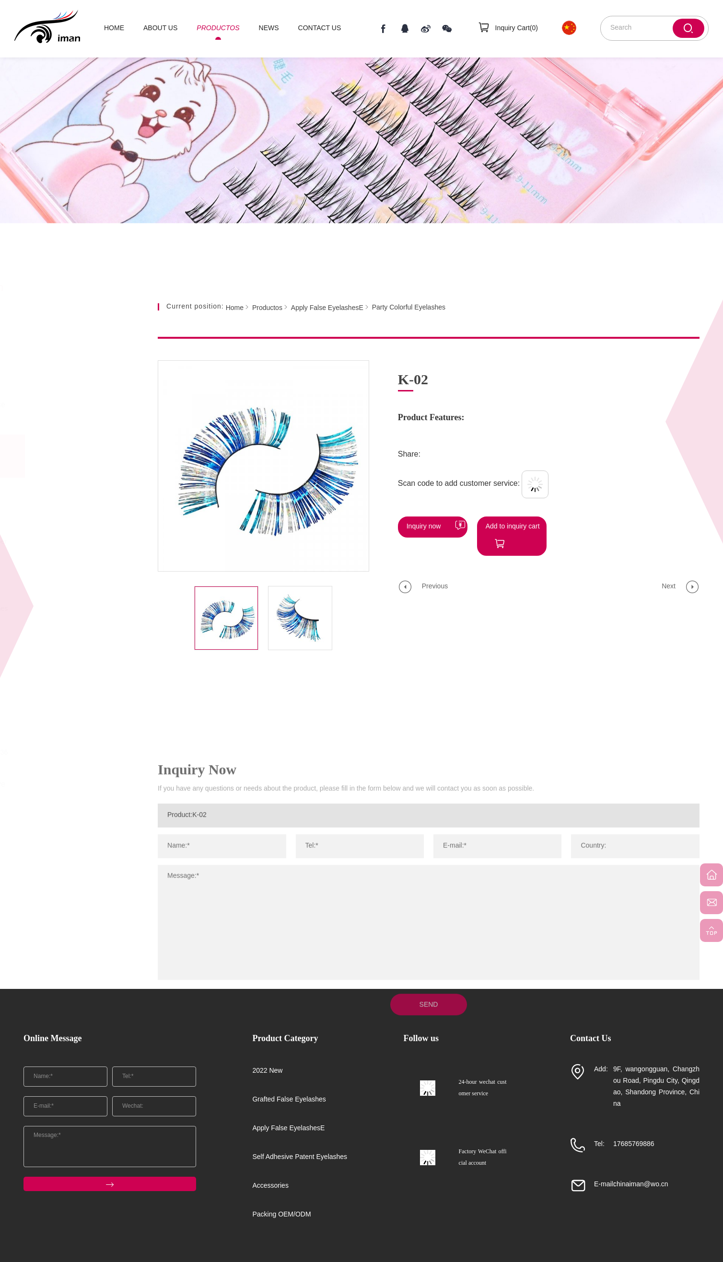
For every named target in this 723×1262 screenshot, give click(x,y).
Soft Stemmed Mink (62, 657)
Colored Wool (53, 518)
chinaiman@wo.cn (640, 1184)
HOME (114, 28)
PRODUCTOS (218, 28)
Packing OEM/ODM (76, 879)
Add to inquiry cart (513, 526)
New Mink (47, 729)
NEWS (269, 28)
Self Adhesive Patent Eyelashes (81, 798)
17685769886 (633, 1144)
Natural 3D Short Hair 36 (69, 753)
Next (669, 586)
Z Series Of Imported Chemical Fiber (64, 580)
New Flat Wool (55, 705)
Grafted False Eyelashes (81, 412)
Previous (435, 586)
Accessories (78, 842)
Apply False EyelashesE (78, 456)
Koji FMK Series (57, 633)
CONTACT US (319, 28)
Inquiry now (424, 526)
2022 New (75, 376)
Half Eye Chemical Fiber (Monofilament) (69, 547)
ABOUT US (160, 28)
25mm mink (50, 494)
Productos (267, 307)
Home (235, 307)
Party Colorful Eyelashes (69, 609)
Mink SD (45, 681)
